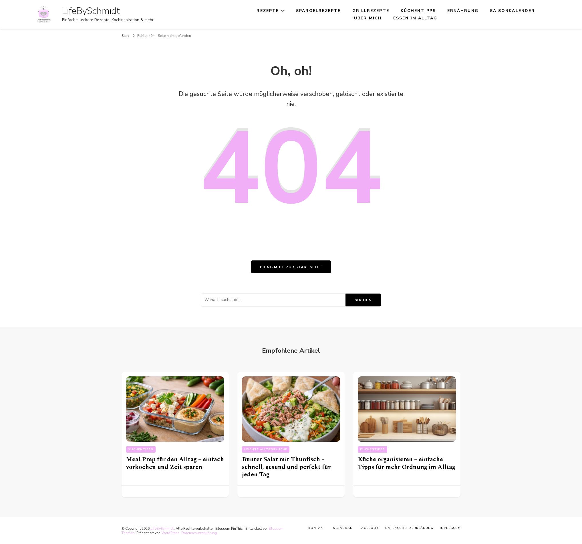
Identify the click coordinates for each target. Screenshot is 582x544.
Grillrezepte (370, 10)
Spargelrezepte (318, 10)
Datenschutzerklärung (199, 532)
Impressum (450, 528)
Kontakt (316, 528)
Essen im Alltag (415, 18)
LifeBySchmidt (91, 11)
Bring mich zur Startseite (291, 266)
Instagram (342, 528)
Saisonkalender (512, 10)
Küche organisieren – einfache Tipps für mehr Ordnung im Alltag (406, 463)
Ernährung (462, 10)
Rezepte (268, 10)
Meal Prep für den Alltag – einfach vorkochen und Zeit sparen (175, 463)
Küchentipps (418, 10)
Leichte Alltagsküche (265, 449)
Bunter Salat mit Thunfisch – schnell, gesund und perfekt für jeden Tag (286, 467)
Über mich (368, 18)
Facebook (369, 528)
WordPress (170, 532)
